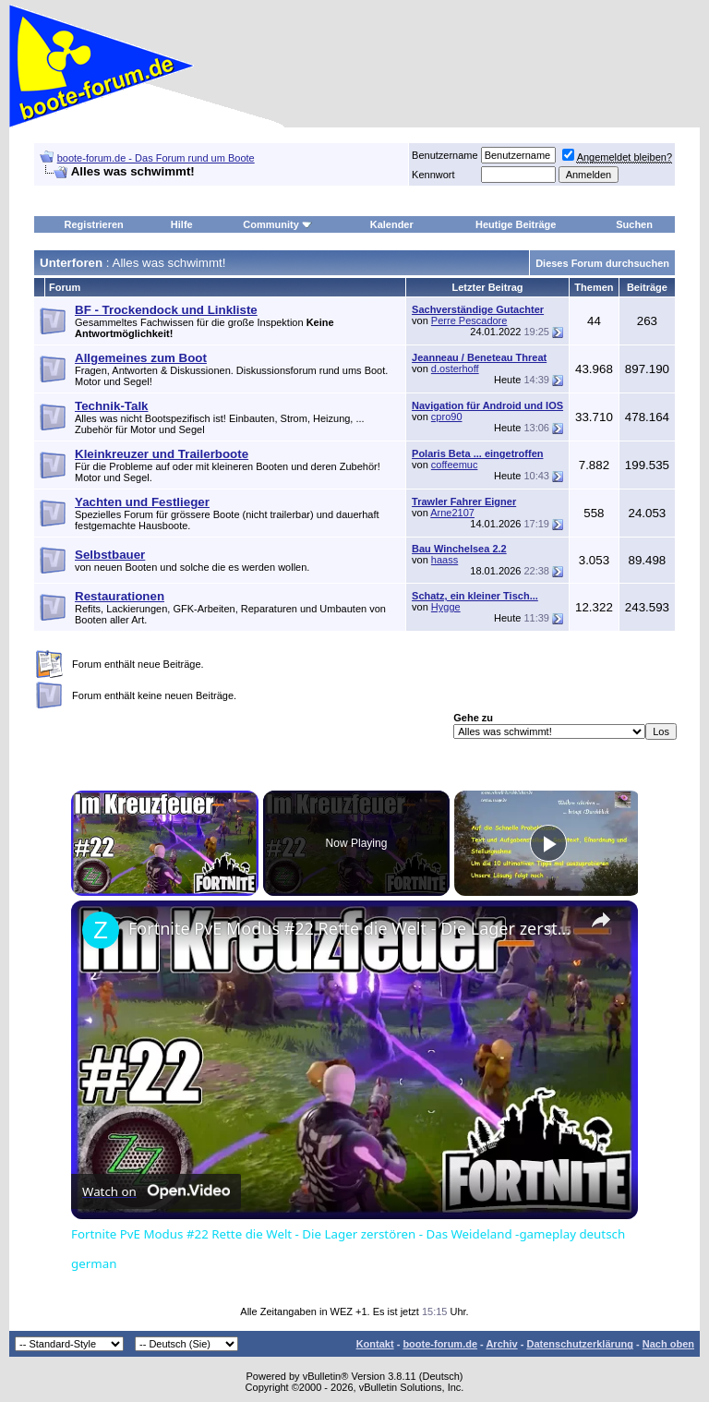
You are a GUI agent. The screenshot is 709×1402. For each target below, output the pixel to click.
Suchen (634, 224)
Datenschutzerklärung (579, 1343)
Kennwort (433, 174)
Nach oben (668, 1343)
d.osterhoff (455, 368)
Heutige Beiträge (515, 224)
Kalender (392, 224)
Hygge (446, 606)
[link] (100, 930)
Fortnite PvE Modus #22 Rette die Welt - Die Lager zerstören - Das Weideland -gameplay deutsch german (351, 928)
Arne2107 (452, 512)
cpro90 (447, 416)
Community (277, 224)
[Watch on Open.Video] (156, 1191)
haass (444, 559)
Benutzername (445, 155)
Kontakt (375, 1343)
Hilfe (182, 224)
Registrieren (94, 224)
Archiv (501, 1343)
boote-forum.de (440, 1343)
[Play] (548, 843)
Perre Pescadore (469, 320)
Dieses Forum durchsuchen (602, 263)
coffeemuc (454, 464)
